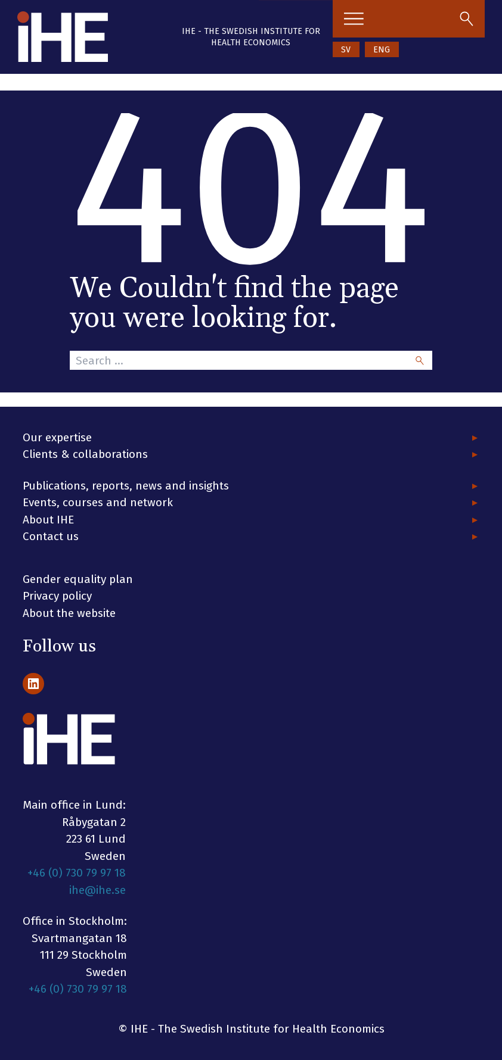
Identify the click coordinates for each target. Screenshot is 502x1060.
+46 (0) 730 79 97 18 (76, 873)
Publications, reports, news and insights (126, 485)
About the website (69, 613)
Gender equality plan (78, 579)
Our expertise (57, 437)
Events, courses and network (98, 502)
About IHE (48, 519)
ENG (381, 50)
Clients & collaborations (85, 454)
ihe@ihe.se (97, 890)
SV (346, 50)
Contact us (51, 536)
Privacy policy (57, 596)
